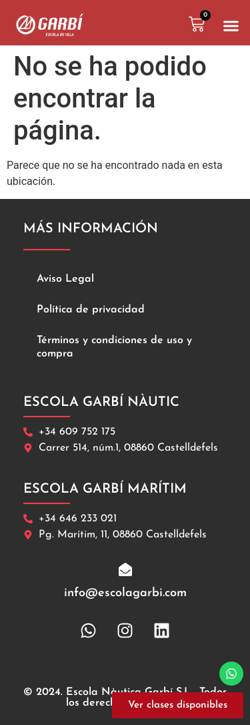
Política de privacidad (91, 309)
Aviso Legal (65, 279)
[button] (231, 26)
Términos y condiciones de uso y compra (114, 347)
